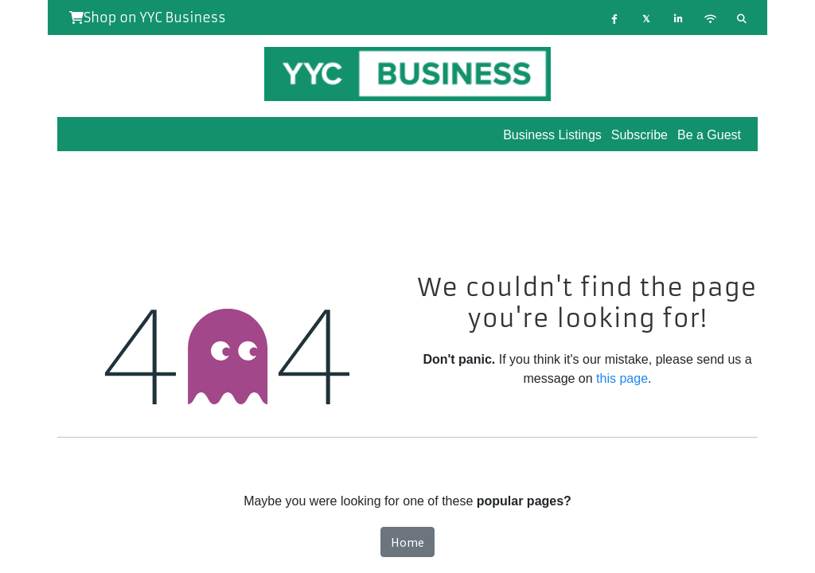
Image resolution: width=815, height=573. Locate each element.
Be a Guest (709, 135)
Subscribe (639, 135)
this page (622, 378)
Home (407, 542)
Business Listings (552, 135)
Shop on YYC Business (147, 17)
